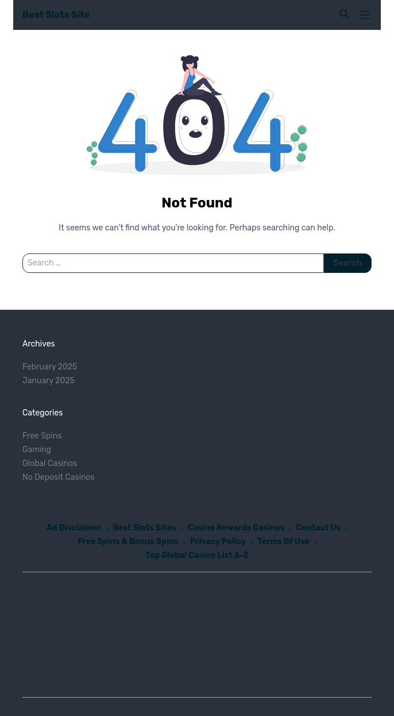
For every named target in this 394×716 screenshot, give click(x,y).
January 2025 (48, 381)
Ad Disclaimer (74, 528)
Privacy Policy (218, 541)
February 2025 (49, 367)
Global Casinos (49, 463)
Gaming (36, 450)
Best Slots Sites (144, 528)
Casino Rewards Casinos (236, 528)
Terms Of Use (283, 541)
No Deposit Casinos (58, 477)
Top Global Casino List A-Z (196, 555)
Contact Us (318, 528)
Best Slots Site (56, 14)
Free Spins (41, 436)
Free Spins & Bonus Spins (128, 541)
